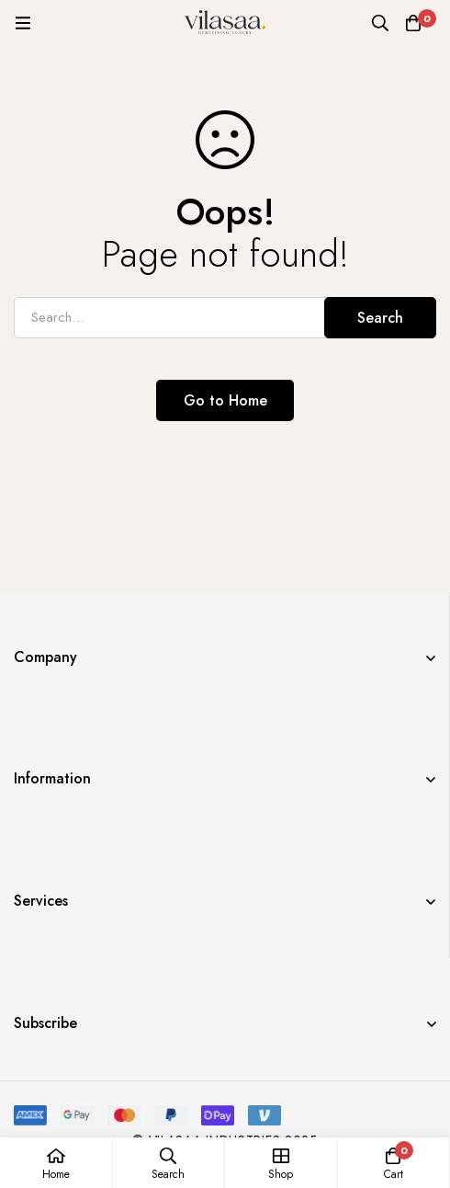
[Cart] (413, 23)
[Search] (380, 23)
